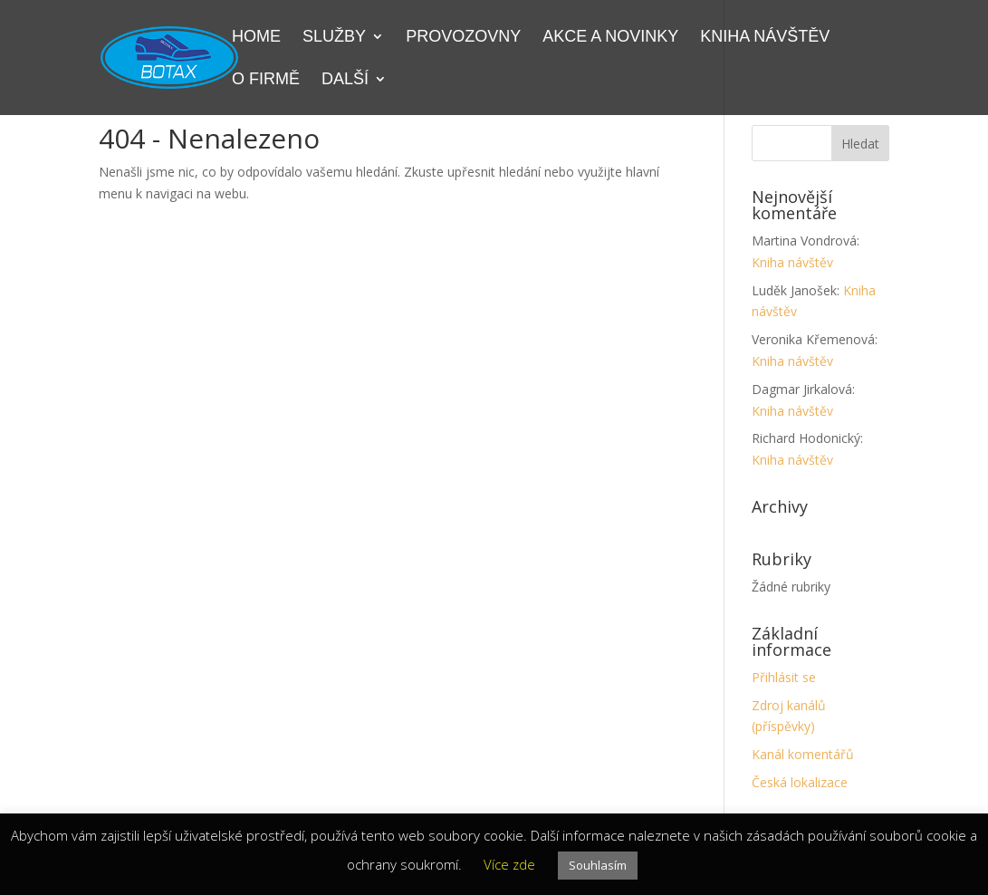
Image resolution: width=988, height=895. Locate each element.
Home (256, 37)
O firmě (266, 80)
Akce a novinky (610, 37)
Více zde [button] (509, 864)
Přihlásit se (784, 677)
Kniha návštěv (765, 37)
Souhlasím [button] (598, 865)
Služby (334, 37)
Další (345, 80)
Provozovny (463, 37)
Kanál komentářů (803, 754)
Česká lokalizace (800, 782)
